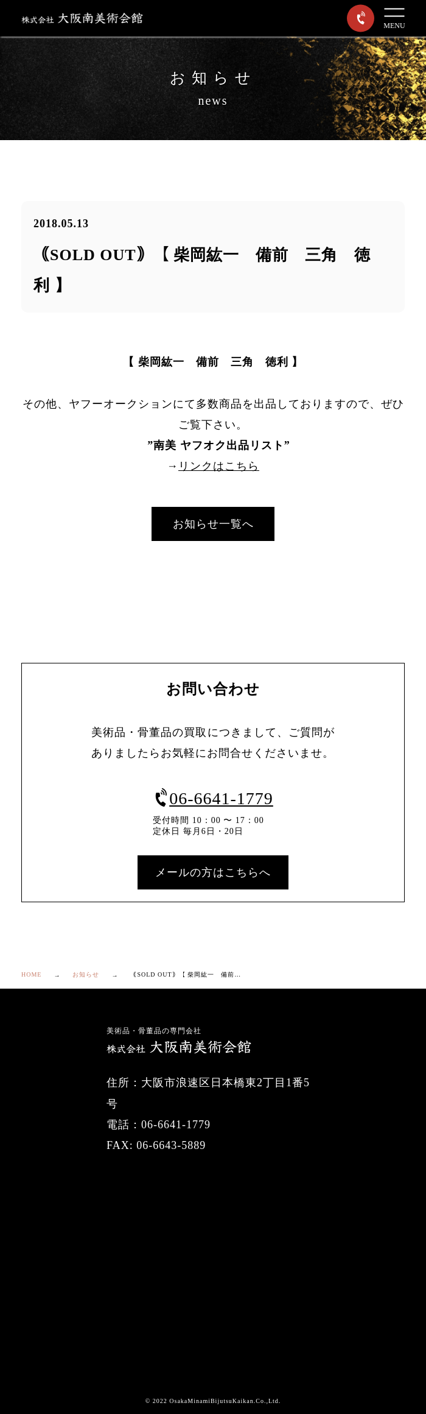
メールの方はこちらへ (213, 872)
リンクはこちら (218, 466)
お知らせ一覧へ (213, 524)
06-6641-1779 (213, 798)
